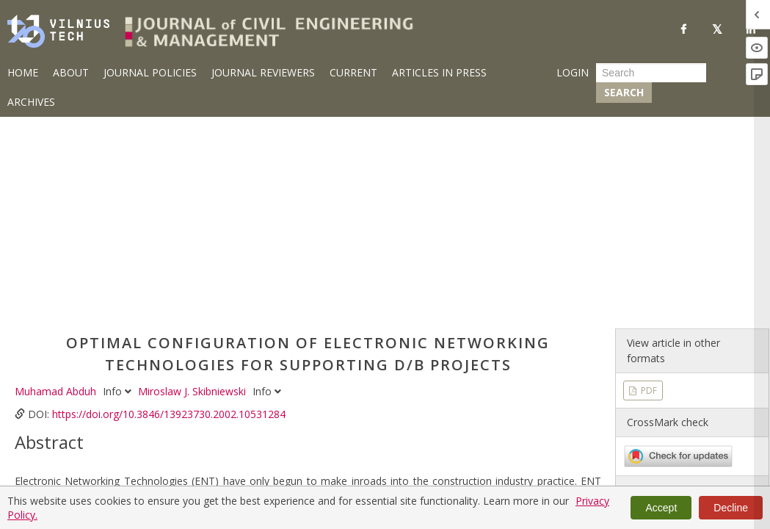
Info (118, 184)
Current (353, 72)
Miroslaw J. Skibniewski (193, 184)
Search (624, 92)
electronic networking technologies (217, 472)
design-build (100, 472)
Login (572, 72)
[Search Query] (651, 72)
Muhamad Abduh (57, 184)
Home (22, 72)
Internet (325, 472)
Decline (730, 508)
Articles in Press (439, 72)
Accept (661, 508)
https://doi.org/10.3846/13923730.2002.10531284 (169, 207)
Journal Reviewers (263, 72)
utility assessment (392, 472)
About (71, 72)
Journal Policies (150, 72)
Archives (31, 102)
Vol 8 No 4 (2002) (664, 369)
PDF (648, 183)
